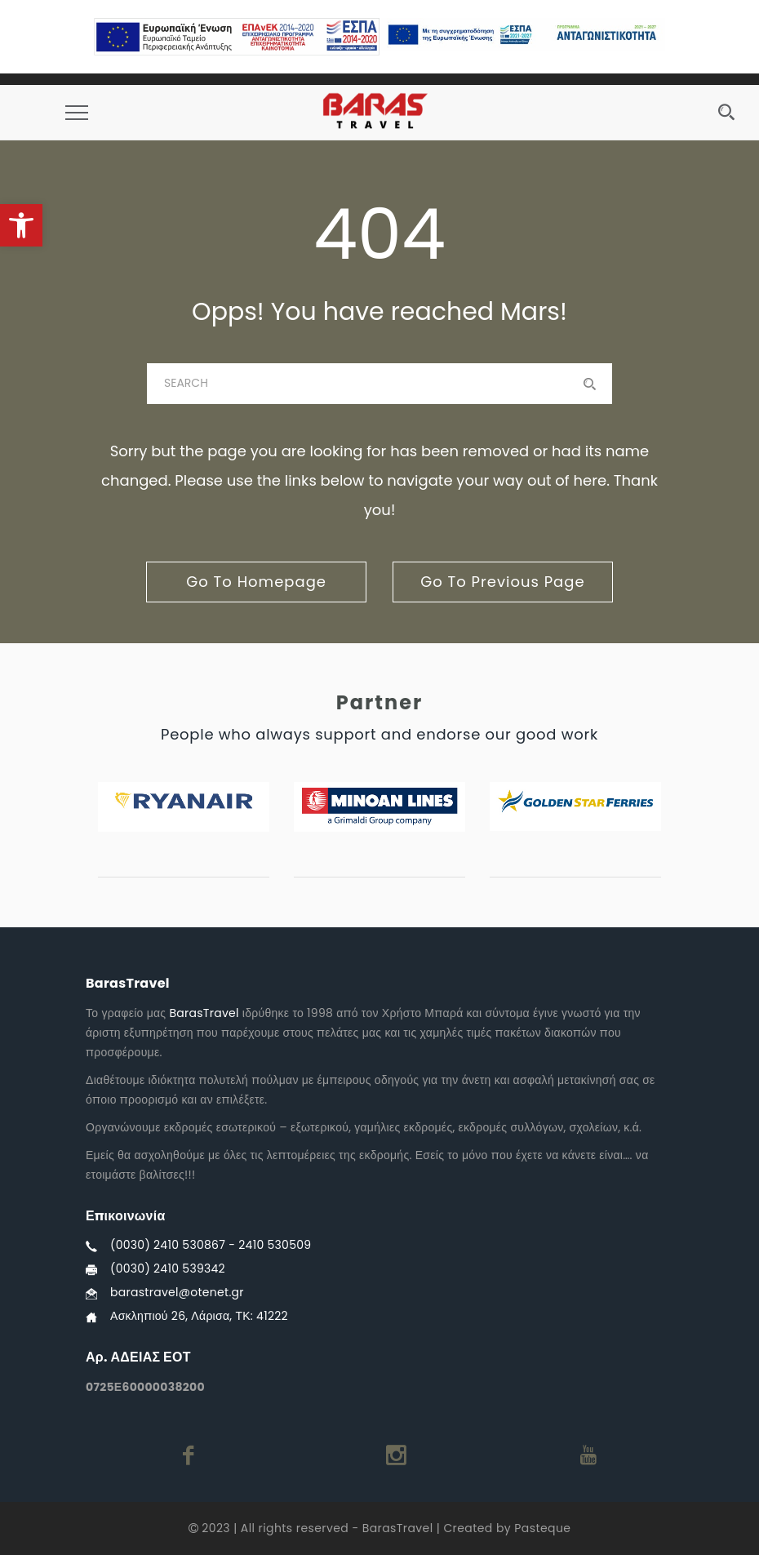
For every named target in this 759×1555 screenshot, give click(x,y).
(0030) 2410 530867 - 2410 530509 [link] (210, 1245)
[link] (21, 225)
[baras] (379, 383)
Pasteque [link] (542, 1528)
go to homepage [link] (256, 581)
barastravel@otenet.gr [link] (177, 1292)
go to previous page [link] (502, 581)
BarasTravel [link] (203, 1013)
